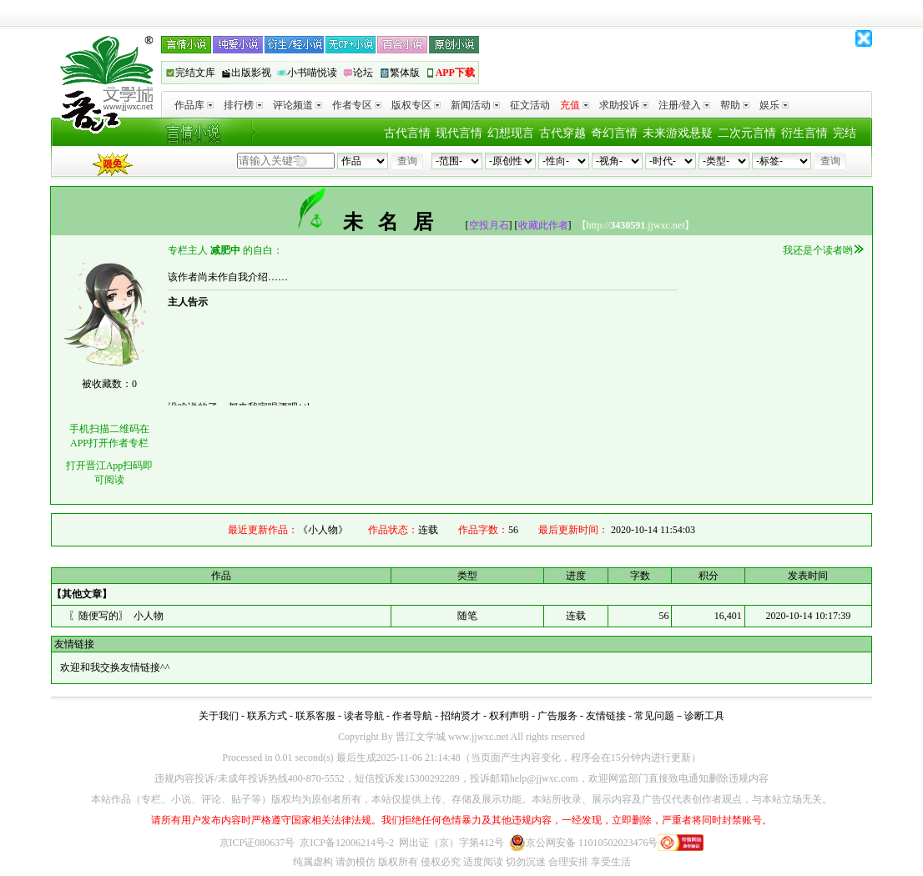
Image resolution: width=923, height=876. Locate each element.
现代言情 (459, 133)
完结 (844, 133)
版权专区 (416, 105)
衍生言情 (804, 133)
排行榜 (243, 105)
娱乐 (774, 105)
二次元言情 (747, 133)
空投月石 (489, 225)
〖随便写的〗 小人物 (116, 616)
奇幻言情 (614, 133)
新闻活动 (475, 105)
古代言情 (407, 133)
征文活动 (530, 105)
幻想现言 (510, 133)
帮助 (734, 105)
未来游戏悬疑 (678, 133)
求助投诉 (623, 105)
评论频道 (297, 105)
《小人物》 (323, 530)
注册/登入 (684, 105)
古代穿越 (562, 133)
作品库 (194, 105)
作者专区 (356, 105)
